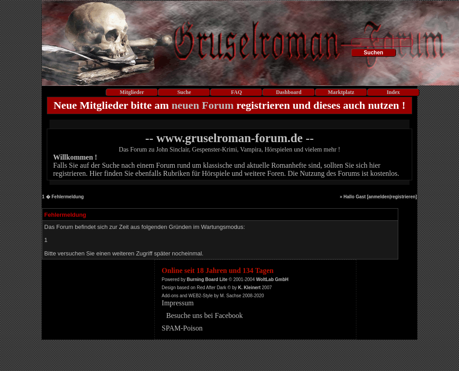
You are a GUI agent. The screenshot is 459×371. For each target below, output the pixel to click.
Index (393, 92)
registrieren (403, 196)
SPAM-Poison (182, 328)
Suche (184, 92)
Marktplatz (341, 92)
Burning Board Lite (207, 279)
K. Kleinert (249, 287)
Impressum (178, 303)
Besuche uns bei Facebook (204, 315)
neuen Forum (202, 105)
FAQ (236, 92)
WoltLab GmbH (272, 279)
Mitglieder (132, 92)
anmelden (379, 196)
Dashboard (289, 92)
